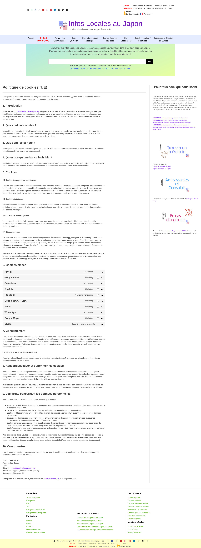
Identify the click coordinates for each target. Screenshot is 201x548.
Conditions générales (135, 526)
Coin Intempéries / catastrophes (90, 39)
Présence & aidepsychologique (161, 7)
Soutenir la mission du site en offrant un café (110, 69)
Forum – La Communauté (60, 39)
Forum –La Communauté (132, 13)
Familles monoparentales (35, 532)
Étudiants (29, 526)
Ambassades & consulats (138, 7)
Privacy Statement (134, 532)
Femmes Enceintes (33, 529)
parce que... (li (190, 199)
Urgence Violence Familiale (138, 504)
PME (28, 504)
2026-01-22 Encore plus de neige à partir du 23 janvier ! (170, 118)
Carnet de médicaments (136, 516)
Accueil (31, 38)
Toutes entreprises (33, 498)
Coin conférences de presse (109, 39)
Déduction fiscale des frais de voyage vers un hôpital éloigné (171, 122)
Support (84, 69)
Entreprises (30, 501)
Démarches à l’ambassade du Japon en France (94, 527)
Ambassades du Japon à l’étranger (90, 524)
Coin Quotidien (74, 39)
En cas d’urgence (134, 519)
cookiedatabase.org (51, 479)
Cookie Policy (133, 529)
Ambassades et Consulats (137, 510)
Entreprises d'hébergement (36, 513)
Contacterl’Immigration (149, 7)
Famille (29, 520)
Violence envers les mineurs (138, 507)
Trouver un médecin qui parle (162, 166)
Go (149, 61)
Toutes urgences (134, 498)
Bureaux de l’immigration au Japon (90, 518)
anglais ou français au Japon (162, 168)
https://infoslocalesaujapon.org (27, 111)
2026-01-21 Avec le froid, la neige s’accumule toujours (170, 120)
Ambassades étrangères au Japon (89, 521)
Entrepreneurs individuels (35, 510)
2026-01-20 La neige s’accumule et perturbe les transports (171, 125)
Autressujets (171, 7)
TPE (28, 507)
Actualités (75, 69)
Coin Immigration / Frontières (142, 39)
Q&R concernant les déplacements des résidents (95, 530)
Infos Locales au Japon (105, 23)
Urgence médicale (134, 501)
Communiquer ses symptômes (139, 513)
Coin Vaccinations (126, 39)
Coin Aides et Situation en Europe (163, 39)
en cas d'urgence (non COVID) (177, 231)
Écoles (28, 523)
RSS (124, 14)
